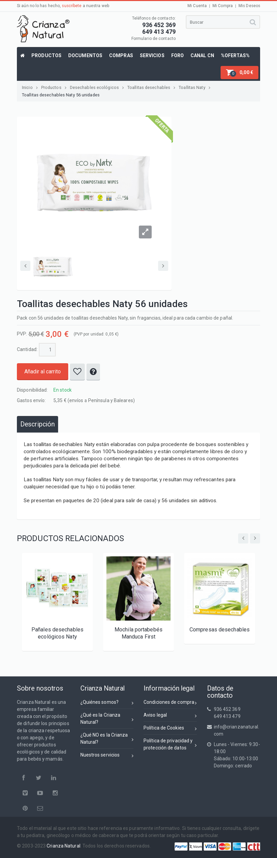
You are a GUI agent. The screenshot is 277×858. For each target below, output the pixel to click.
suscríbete (71, 5)
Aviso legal (170, 716)
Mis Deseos (249, 5)
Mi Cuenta (197, 5)
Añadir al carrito (42, 371)
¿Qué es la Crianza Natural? (107, 718)
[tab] (37, 424)
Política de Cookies (170, 729)
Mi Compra (222, 5)
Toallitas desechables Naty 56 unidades (61, 94)
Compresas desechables (220, 629)
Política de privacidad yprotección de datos (170, 744)
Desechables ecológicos (97, 87)
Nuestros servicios (107, 756)
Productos (54, 87)
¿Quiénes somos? (107, 703)
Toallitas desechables (151, 87)
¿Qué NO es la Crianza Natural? (107, 738)
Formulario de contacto (153, 38)
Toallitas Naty (194, 87)
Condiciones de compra (170, 703)
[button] (239, 72)
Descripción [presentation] (37, 424)
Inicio (30, 87)
